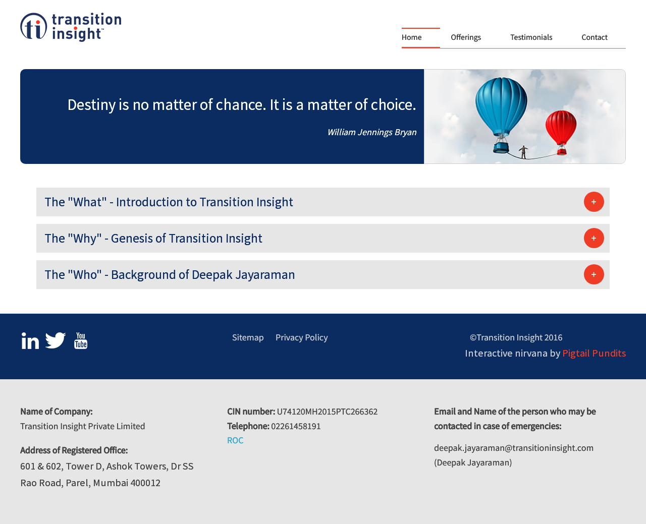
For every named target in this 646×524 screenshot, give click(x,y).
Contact (595, 37)
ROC (235, 440)
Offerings (466, 37)
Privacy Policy (302, 337)
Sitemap (248, 337)
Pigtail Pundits (594, 353)
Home (412, 37)
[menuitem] (424, 38)
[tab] (323, 202)
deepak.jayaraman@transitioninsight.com (514, 447)
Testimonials (531, 37)
